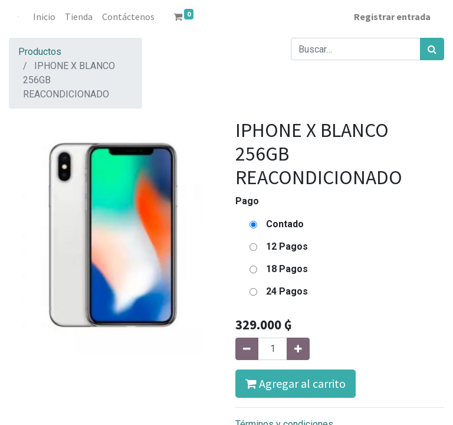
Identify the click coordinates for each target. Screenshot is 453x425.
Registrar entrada (391, 16)
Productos (39, 51)
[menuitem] (45, 16)
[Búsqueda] (432, 49)
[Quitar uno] (246, 349)
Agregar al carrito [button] (295, 383)
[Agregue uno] (298, 349)
